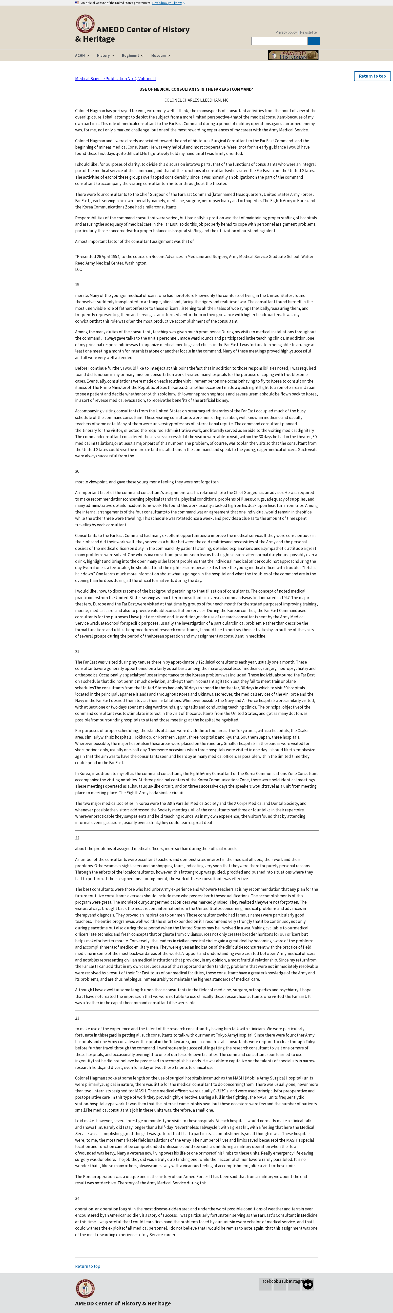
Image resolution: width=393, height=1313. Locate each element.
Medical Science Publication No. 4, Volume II (115, 78)
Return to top (372, 76)
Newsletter (309, 32)
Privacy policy (286, 32)
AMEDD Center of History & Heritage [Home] (132, 34)
